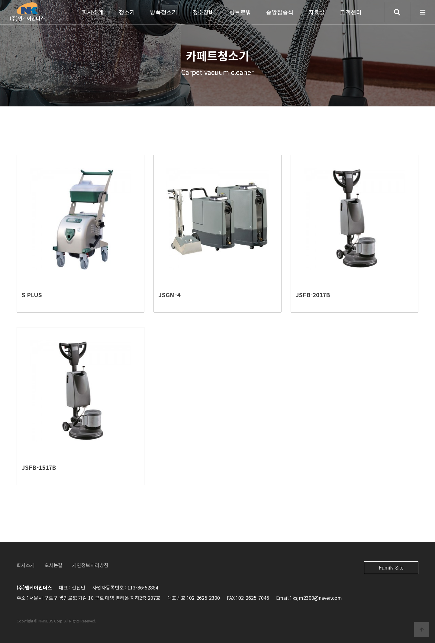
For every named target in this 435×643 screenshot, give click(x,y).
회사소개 (26, 565)
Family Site (391, 567)
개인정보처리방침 (90, 565)
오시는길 (53, 565)
